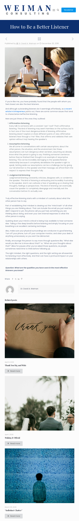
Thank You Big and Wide (15, 365)
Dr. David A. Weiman (27, 43)
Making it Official (12, 437)
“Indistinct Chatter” (13, 510)
